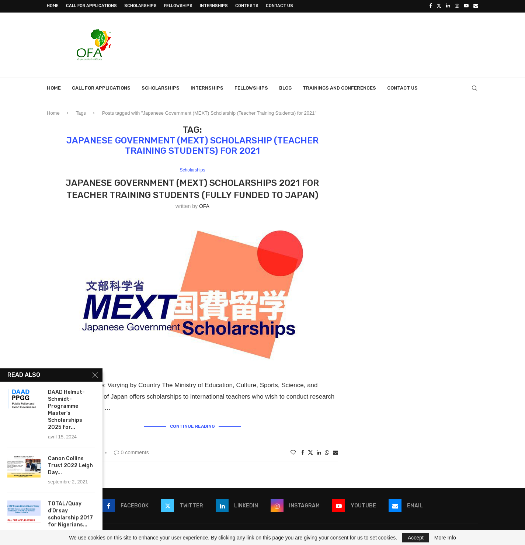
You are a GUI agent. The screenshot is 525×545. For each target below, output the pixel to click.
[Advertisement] (344, 43)
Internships (214, 5)
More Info (445, 537)
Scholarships (140, 5)
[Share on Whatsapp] (327, 451)
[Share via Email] (335, 451)
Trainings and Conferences (339, 87)
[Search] (474, 87)
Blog (285, 87)
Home (53, 5)
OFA (204, 206)
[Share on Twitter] (310, 451)
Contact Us (279, 5)
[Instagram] (457, 6)
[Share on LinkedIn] (319, 451)
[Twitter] (439, 6)
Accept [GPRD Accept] (416, 538)
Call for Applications (91, 5)
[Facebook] (430, 6)
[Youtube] (466, 6)
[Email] (475, 6)
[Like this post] (293, 451)
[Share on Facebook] (302, 451)
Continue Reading (192, 425)
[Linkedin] (448, 6)
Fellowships (178, 5)
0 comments (131, 451)
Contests (246, 5)
